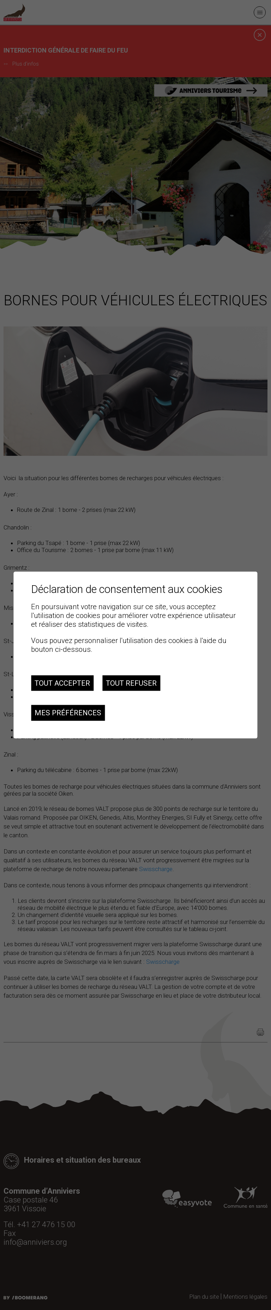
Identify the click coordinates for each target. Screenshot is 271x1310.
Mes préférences (68, 713)
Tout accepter (62, 683)
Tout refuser (131, 683)
